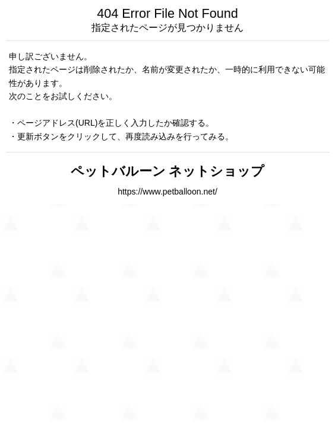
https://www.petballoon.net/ (167, 191)
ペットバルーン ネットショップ (168, 171)
